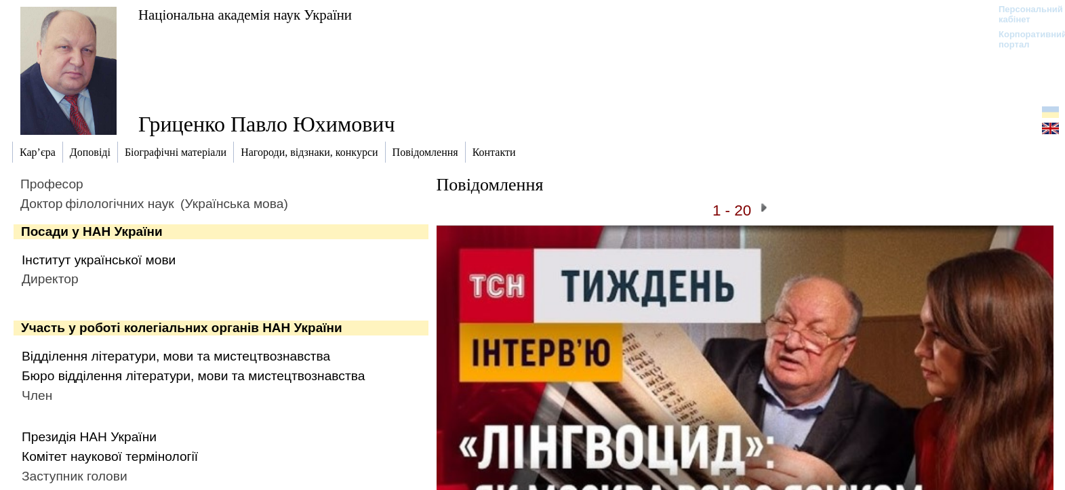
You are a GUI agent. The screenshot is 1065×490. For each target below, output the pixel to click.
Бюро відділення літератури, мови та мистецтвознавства (193, 376)
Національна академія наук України (245, 14)
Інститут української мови (99, 260)
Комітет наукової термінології (110, 456)
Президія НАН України (89, 437)
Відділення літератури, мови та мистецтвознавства (176, 356)
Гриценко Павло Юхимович (266, 124)
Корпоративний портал (1024, 39)
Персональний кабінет (1024, 14)
